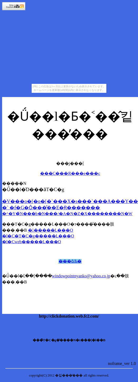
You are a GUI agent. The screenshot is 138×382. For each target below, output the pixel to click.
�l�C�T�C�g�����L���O (38, 236)
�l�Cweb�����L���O (31, 242)
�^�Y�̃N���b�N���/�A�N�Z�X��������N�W (67, 213)
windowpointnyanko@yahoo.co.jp (81, 276)
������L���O (50, 230)
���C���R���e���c (70, 173)
